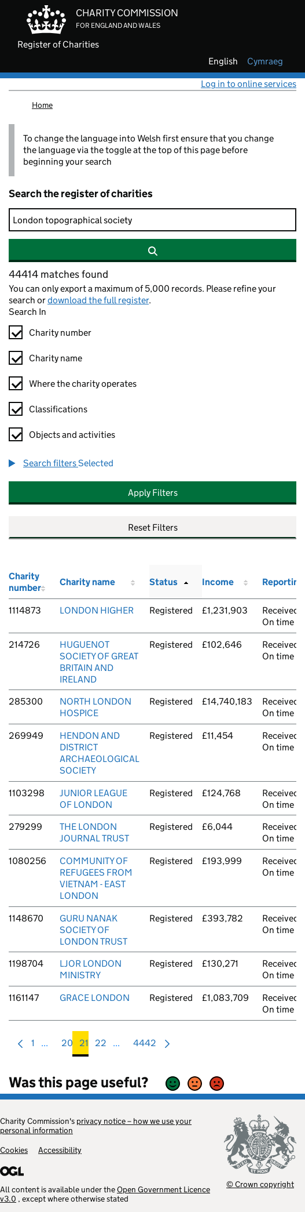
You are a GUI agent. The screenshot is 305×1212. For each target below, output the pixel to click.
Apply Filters (153, 492)
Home (42, 105)
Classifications (58, 409)
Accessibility (60, 1150)
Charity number (60, 332)
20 (67, 1045)
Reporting (283, 581)
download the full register (98, 300)
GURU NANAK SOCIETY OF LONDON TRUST (93, 930)
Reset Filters (153, 527)
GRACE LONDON (95, 997)
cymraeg (265, 61)
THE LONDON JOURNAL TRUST (94, 832)
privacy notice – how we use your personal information (96, 1125)
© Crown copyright (260, 1184)
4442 (144, 1045)
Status (163, 581)
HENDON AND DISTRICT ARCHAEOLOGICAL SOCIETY (99, 753)
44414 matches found (58, 274)
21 (84, 1045)
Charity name (55, 358)
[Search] (152, 219)
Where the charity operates (83, 383)
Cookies (14, 1150)
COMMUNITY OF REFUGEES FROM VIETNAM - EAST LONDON (96, 878)
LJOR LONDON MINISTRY (91, 969)
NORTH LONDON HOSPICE (95, 707)
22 (100, 1045)
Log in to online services (248, 83)
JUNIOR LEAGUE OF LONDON (93, 799)
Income (218, 581)
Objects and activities (72, 434)
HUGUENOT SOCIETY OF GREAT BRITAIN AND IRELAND (99, 662)
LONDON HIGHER (97, 610)
